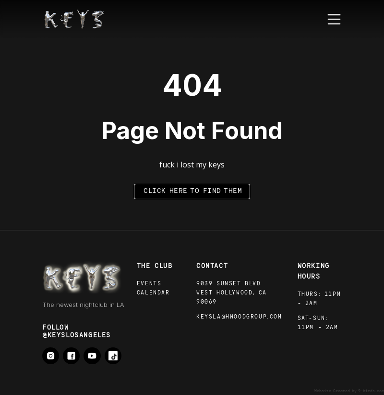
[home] (74, 19)
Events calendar (153, 288)
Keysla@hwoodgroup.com (239, 317)
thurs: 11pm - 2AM (319, 299)
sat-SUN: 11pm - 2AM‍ (318, 323)
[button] (334, 19)
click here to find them (193, 191)
